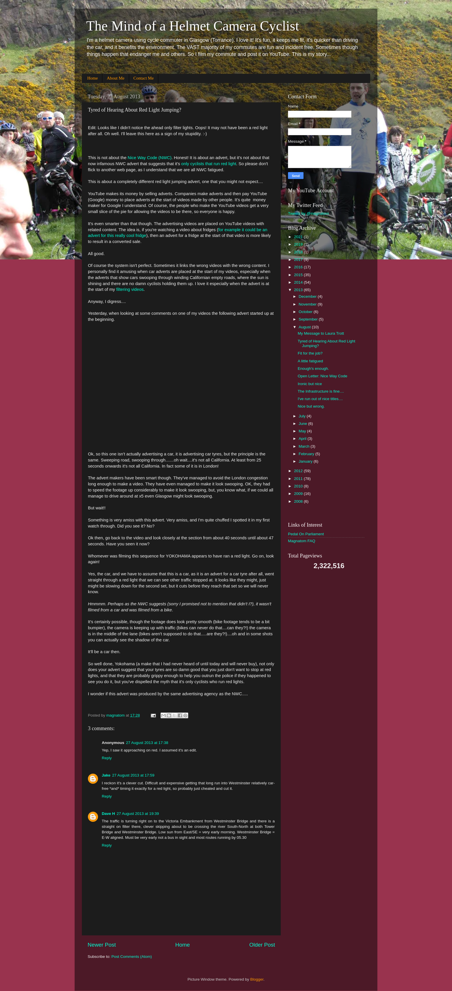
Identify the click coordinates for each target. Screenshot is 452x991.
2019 (299, 244)
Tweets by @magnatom (308, 213)
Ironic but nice (310, 384)
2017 (299, 259)
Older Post (262, 945)
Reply (107, 758)
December (308, 296)
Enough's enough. (313, 368)
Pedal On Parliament (306, 534)
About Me (115, 78)
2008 (299, 501)
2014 (299, 282)
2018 (299, 252)
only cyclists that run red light (208, 163)
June (303, 423)
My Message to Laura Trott (321, 333)
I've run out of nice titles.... (320, 399)
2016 (299, 267)
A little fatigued (310, 361)
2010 (299, 486)
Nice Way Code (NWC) (150, 157)
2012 (299, 471)
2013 (299, 290)
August (305, 327)
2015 (299, 275)
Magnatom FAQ (301, 541)
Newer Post (102, 945)
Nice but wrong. (311, 406)
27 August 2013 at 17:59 (133, 775)
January (306, 461)
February (307, 454)
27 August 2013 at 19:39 (138, 813)
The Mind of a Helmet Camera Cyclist (192, 25)
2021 (299, 237)
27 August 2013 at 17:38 (147, 743)
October (306, 312)
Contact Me (143, 78)
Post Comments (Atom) (132, 956)
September (309, 319)
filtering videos (130, 289)
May (303, 431)
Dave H (108, 813)
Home (92, 78)
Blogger (256, 979)
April (303, 438)
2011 (299, 478)
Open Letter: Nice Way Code (322, 376)
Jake (106, 775)
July (303, 416)
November (308, 304)
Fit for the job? (310, 353)
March (304, 446)
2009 (299, 493)
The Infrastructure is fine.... (321, 391)
